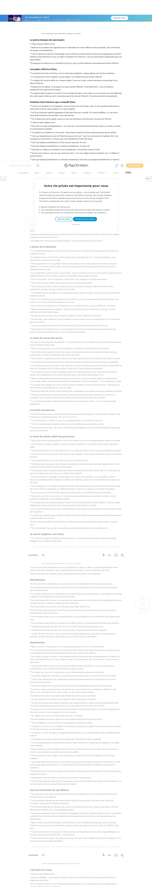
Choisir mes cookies (63, 58)
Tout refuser (76, 63)
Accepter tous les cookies (85, 58)
